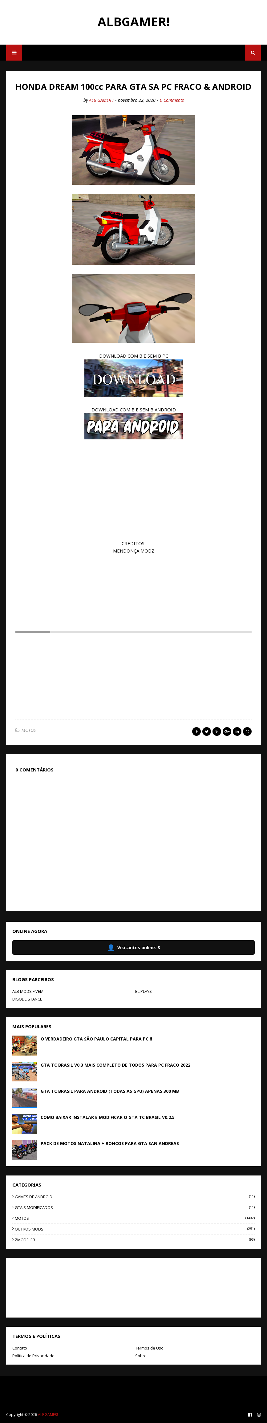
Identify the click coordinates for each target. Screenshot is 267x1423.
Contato (19, 1348)
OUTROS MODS (135, 1229)
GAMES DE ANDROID (135, 1196)
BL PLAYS (143, 991)
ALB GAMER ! (101, 100)
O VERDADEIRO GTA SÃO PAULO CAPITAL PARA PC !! (96, 1039)
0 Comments (172, 100)
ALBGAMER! (134, 21)
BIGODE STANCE (27, 999)
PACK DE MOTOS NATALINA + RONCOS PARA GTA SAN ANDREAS (110, 1143)
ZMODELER (135, 1240)
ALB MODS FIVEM (27, 991)
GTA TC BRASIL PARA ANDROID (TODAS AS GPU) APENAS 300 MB (110, 1091)
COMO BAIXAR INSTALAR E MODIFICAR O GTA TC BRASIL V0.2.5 (108, 1117)
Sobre (141, 1355)
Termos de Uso (149, 1348)
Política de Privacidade (33, 1355)
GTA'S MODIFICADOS (135, 1207)
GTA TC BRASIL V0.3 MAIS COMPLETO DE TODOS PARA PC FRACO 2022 (115, 1065)
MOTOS (29, 730)
